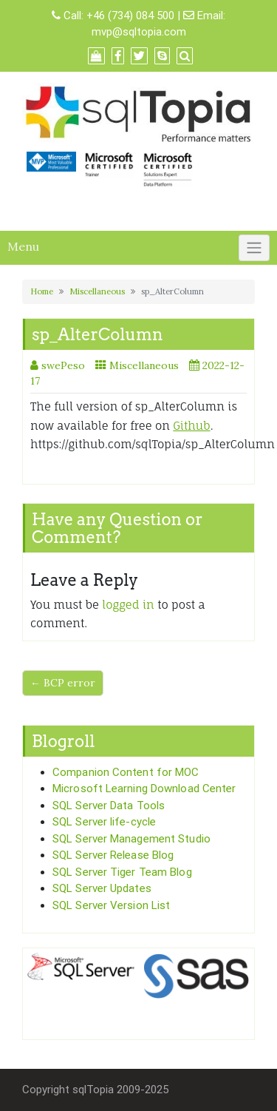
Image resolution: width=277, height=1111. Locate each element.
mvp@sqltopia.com (139, 31)
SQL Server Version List (111, 905)
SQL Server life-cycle (104, 821)
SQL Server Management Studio (131, 838)
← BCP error (62, 682)
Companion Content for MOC (125, 772)
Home (41, 291)
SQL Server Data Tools (108, 805)
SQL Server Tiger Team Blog (122, 872)
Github (191, 426)
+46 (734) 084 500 (130, 15)
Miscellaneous (97, 291)
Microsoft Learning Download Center (144, 788)
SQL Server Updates (101, 888)
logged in (128, 605)
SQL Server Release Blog (113, 855)
